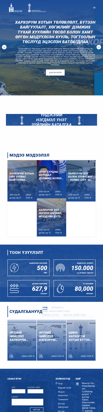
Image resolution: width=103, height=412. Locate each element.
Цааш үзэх (29, 196)
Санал (15, 397)
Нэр (14, 387)
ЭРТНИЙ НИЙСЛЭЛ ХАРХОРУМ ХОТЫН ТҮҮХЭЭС (47, 336)
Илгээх (36, 410)
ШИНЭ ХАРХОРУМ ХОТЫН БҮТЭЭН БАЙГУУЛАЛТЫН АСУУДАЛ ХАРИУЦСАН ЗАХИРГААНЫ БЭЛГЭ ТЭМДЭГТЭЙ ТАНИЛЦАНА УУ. (81, 336)
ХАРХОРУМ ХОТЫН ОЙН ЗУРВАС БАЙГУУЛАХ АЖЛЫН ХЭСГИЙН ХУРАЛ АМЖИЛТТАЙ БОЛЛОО (21, 177)
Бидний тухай (64, 388)
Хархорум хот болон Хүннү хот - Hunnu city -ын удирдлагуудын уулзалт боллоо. (80, 177)
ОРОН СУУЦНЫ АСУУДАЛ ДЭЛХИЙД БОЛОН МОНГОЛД (50, 175)
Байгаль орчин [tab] (50, 315)
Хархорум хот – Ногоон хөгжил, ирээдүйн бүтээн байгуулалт (51, 213)
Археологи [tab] (57, 307)
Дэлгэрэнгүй (55, 73)
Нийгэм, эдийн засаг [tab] (75, 315)
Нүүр (60, 383)
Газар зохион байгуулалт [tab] (56, 311)
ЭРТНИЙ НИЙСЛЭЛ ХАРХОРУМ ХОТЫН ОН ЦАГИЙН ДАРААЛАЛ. (18, 336)
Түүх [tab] (44, 307)
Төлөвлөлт (63, 399)
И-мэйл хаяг (34, 387)
